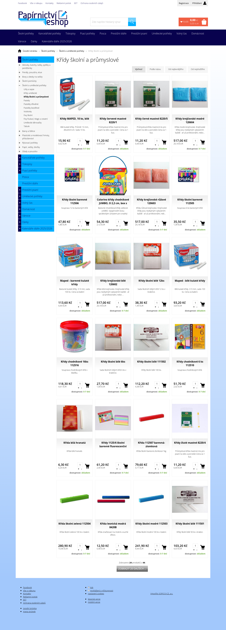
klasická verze (94, 599)
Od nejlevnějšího (175, 69)
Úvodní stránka (30, 51)
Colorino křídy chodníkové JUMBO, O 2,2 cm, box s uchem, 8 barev (113, 201)
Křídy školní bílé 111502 (151, 361)
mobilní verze (94, 602)
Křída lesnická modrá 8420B (113, 525)
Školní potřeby (48, 51)
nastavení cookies (96, 593)
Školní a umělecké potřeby (71, 51)
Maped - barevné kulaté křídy (74, 282)
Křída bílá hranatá (75, 442)
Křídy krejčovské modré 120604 (189, 120)
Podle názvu (155, 69)
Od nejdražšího (198, 69)
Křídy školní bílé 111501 (190, 523)
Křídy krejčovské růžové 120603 (151, 201)
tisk (91, 587)
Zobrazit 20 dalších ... (132, 568)
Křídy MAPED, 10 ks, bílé (74, 118)
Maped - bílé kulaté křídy (190, 280)
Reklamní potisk (64, 3)
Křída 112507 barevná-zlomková (151, 444)
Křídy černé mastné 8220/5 (151, 118)
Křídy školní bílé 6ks (113, 361)
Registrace (184, 3)
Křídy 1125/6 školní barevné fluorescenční (112, 444)
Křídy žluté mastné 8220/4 (190, 442)
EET (75, 3)
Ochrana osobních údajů (92, 3)
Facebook (22, 3)
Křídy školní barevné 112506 (74, 201)
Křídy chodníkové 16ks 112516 (74, 363)
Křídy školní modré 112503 (151, 523)
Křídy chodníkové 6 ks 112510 (190, 363)
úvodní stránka (30, 608)
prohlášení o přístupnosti (101, 590)
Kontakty (50, 3)
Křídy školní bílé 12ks (151, 280)
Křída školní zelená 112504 (75, 523)
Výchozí (138, 69)
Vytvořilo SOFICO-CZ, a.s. (161, 593)
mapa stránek (29, 611)
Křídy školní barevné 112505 (189, 201)
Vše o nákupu (36, 3)
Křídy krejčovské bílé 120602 (113, 282)
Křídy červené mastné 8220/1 (113, 120)
